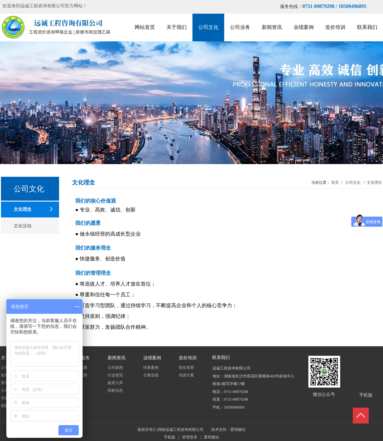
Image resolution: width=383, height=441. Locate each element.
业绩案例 (152, 358)
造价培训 (188, 358)
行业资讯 (115, 375)
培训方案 (186, 375)
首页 (335, 182)
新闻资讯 (116, 358)
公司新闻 (115, 367)
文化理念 (374, 182)
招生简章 (186, 367)
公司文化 (352, 182)
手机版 (169, 437)
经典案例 (150, 367)
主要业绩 (150, 375)
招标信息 (115, 390)
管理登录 (189, 437)
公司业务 (81, 358)
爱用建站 (237, 429)
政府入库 (115, 383)
